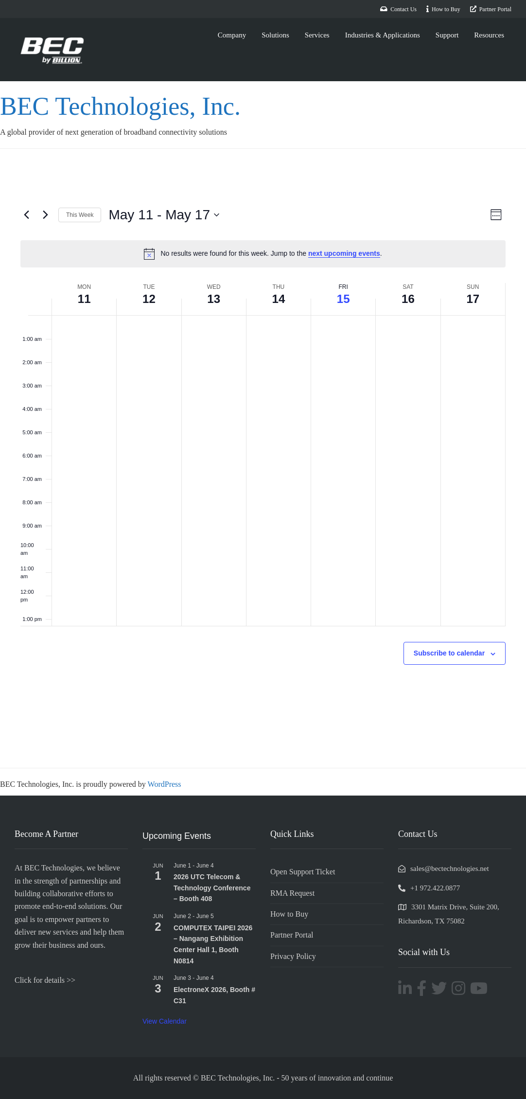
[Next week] (45, 215)
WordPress (164, 784)
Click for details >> (45, 980)
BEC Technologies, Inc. (129, 105)
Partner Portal (291, 935)
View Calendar (164, 1021)
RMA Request (292, 893)
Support (447, 35)
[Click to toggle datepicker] (163, 215)
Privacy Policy (293, 956)
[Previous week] (26, 215)
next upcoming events (344, 253)
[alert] (263, 253)
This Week (79, 215)
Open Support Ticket (302, 872)
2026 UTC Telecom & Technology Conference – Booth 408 (212, 888)
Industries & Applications (382, 35)
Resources (489, 35)
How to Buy (289, 914)
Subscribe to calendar (449, 653)
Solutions (275, 35)
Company (232, 35)
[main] (263, 458)
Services (317, 35)
